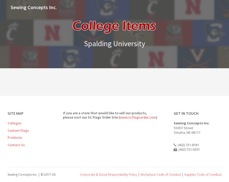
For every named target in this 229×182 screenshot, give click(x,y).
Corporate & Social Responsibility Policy (108, 174)
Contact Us (16, 145)
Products (15, 137)
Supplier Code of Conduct (202, 174)
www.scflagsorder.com (138, 117)
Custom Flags (18, 130)
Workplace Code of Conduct (160, 174)
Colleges (14, 123)
